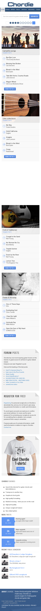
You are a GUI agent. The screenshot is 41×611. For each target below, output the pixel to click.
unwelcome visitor (11, 384)
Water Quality (10, 374)
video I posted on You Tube (14, 382)
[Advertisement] (20, 182)
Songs (8, 9)
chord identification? (12, 376)
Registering (7, 403)
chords (27, 605)
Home (2, 9)
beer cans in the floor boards (15, 372)
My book (24, 9)
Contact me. (7, 427)
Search (34, 16)
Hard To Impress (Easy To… (14, 370)
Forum (38, 9)
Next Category (33, 22)
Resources (31, 9)
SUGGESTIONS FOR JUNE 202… (16, 378)
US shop (20, 468)
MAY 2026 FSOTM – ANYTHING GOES (17, 380)
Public (18, 9)
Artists (13, 9)
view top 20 (10, 89)
